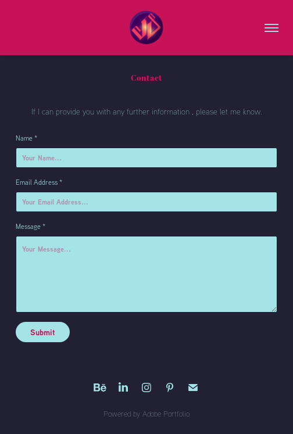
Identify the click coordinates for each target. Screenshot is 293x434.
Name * (26, 138)
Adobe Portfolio (166, 413)
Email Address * (39, 182)
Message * (30, 226)
